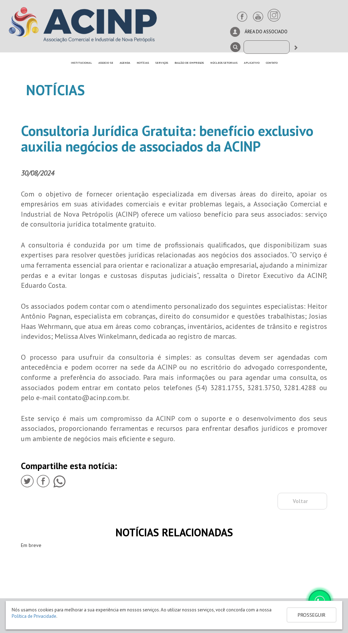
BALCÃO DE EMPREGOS (189, 62)
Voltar (300, 501)
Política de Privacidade (34, 616)
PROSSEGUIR (311, 615)
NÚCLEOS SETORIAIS (224, 62)
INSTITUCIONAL (81, 62)
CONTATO (272, 62)
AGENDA (125, 62)
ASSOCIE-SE (105, 62)
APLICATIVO (251, 62)
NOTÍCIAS (143, 62)
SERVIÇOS (161, 62)
